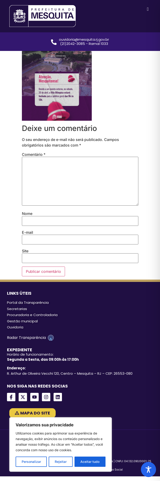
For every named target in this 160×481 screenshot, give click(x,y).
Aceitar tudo (89, 462)
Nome (27, 213)
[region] (60, 444)
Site (25, 251)
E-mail (27, 232)
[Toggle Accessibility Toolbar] (148, 469)
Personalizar (31, 462)
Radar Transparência (30, 338)
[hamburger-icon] (148, 9)
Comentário (33, 154)
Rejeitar (61, 462)
